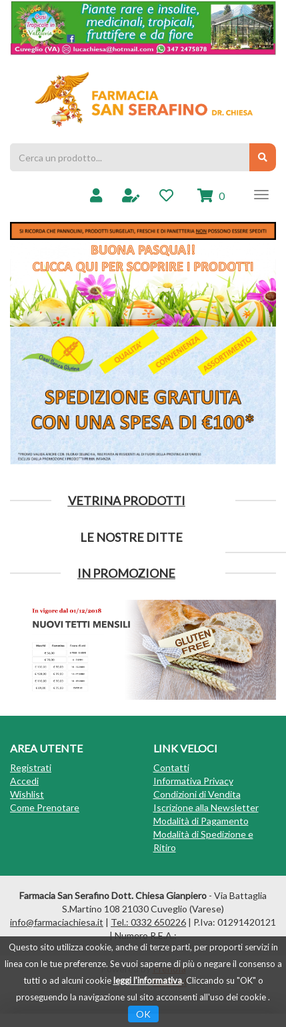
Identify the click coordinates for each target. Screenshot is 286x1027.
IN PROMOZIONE (126, 573)
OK (143, 1014)
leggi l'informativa (147, 980)
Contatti (171, 767)
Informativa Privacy (193, 780)
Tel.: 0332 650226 (148, 922)
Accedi (24, 780)
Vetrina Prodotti (126, 500)
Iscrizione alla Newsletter (206, 807)
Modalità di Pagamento (201, 820)
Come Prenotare (44, 807)
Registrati (30, 767)
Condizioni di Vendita (197, 794)
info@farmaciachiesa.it (56, 922)
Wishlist (27, 794)
